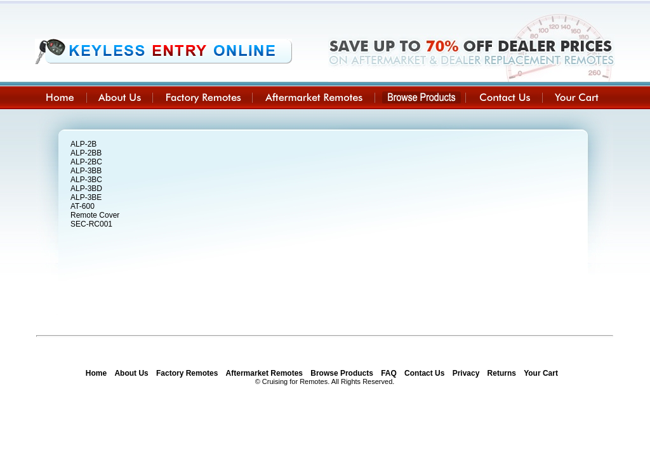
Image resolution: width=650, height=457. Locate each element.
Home (96, 373)
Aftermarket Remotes (264, 373)
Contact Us (424, 373)
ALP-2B (83, 144)
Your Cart (541, 373)
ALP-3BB (86, 170)
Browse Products (341, 373)
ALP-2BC (86, 161)
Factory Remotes (187, 373)
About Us (131, 373)
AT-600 (82, 206)
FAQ (389, 373)
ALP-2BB (86, 153)
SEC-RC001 (91, 224)
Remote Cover (94, 215)
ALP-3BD (86, 188)
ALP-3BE (86, 197)
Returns (502, 373)
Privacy (466, 373)
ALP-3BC (86, 179)
